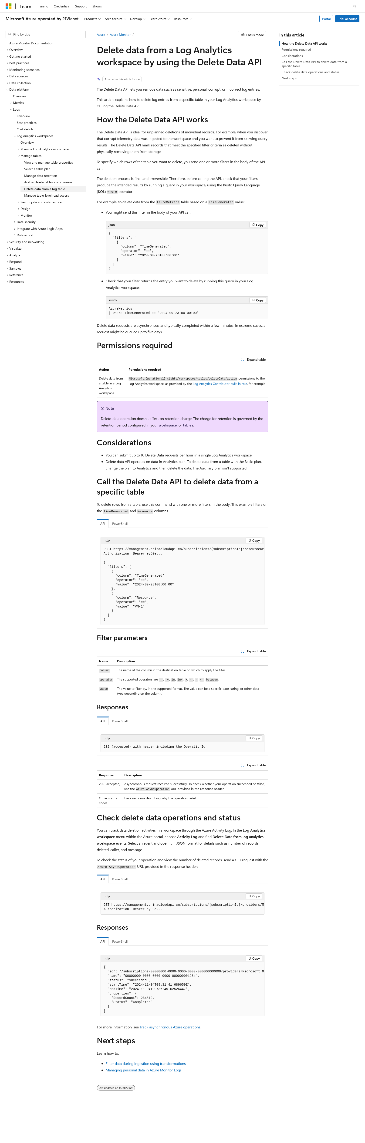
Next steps (289, 78)
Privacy (117, 1122)
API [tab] (102, 523)
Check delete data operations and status (310, 72)
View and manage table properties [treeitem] (48, 162)
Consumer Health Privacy (323, 1122)
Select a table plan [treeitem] (37, 169)
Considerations (292, 55)
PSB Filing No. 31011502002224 (80, 1122)
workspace (168, 425)
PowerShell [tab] (120, 523)
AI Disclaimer (204, 1122)
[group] (182, 584)
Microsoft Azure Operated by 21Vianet (158, 1122)
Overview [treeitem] (19, 96)
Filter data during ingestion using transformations (146, 1063)
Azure (101, 34)
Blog (253, 1122)
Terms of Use (15, 1129)
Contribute (272, 1122)
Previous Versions (231, 1122)
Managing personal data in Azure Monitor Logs (144, 1069)
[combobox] (46, 34)
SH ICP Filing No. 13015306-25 (27, 1122)
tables (188, 425)
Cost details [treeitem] (25, 129)
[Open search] (354, 6)
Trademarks (38, 1129)
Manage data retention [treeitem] (40, 175)
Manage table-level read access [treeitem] (46, 195)
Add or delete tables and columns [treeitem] (48, 182)
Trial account (347, 19)
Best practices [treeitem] (27, 122)
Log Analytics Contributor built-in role (220, 383)
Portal (326, 19)
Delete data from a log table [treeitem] (44, 189)
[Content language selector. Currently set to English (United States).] (27, 1111)
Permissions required (296, 49)
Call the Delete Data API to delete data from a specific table (314, 63)
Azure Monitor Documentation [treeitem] (31, 43)
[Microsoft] (9, 6)
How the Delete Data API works (304, 43)
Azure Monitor (120, 34)
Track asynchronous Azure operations (170, 1026)
